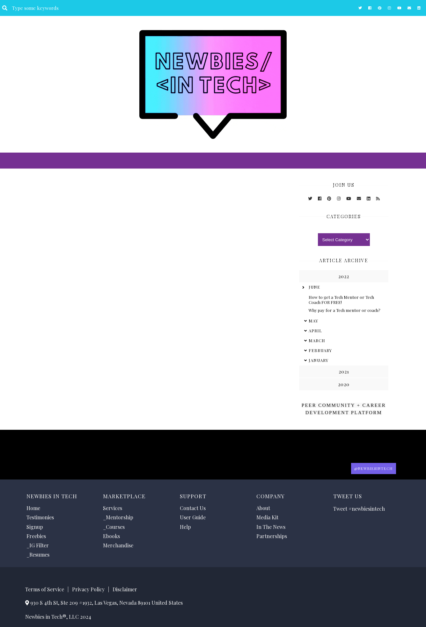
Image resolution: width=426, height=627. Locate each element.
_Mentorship (118, 517)
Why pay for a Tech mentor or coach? (344, 310)
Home (33, 508)
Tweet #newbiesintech (359, 508)
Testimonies (40, 517)
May (313, 320)
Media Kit (267, 517)
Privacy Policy (88, 589)
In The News (270, 526)
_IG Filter (37, 545)
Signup (34, 526)
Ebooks (111, 536)
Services (112, 508)
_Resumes (37, 554)
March (317, 340)
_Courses (114, 526)
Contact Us (193, 508)
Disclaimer (125, 589)
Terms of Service (44, 589)
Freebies (36, 536)
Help (185, 526)
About (263, 508)
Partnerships (271, 536)
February (320, 350)
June (314, 287)
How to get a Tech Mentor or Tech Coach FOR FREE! (341, 299)
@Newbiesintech (373, 468)
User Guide (193, 517)
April (315, 330)
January (318, 360)
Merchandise (118, 545)
